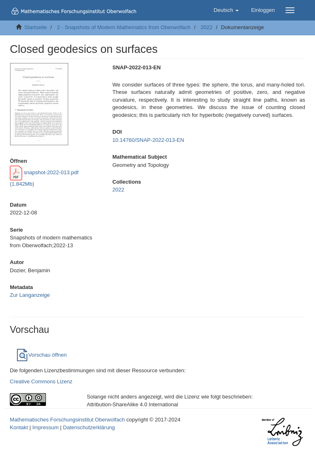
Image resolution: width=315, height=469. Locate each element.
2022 (206, 27)
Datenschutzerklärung (89, 427)
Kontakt (19, 427)
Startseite (35, 27)
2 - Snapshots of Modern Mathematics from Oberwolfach (124, 27)
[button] (226, 10)
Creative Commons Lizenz (41, 381)
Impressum (45, 427)
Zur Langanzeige (30, 295)
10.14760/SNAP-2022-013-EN (148, 140)
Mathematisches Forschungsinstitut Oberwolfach (67, 420)
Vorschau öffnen (41, 355)
